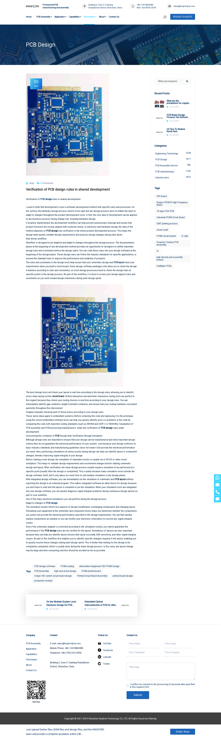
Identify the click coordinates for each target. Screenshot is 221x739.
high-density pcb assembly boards (170, 265)
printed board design (124, 576)
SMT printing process (167, 224)
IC (158, 257)
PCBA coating (67, 566)
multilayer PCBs (164, 272)
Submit (138, 695)
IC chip (160, 242)
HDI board (162, 196)
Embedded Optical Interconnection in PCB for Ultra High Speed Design (100, 603)
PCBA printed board (92, 571)
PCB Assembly (43, 17)
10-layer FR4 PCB (165, 211)
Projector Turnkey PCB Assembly (168, 250)
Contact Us (114, 17)
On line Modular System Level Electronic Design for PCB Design (61, 603)
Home (29, 17)
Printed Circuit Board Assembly (93, 576)
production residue (43, 580)
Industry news (173, 177)
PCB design (52, 503)
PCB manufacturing (173, 171)
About (102, 17)
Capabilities (74, 17)
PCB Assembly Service (173, 165)
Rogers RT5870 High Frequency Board (172, 204)
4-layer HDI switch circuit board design (53, 576)
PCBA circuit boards (166, 236)
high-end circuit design (66, 571)
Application (59, 17)
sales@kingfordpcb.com (184, 6)
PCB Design (173, 159)
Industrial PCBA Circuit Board (171, 217)
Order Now (182, 731)
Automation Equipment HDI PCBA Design (100, 566)
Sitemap (153, 718)
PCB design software (44, 566)
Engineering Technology (173, 153)
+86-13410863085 (145, 5)
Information (89, 17)
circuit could (162, 230)
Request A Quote (182, 16)
